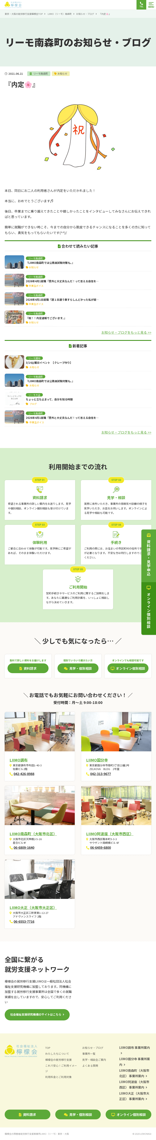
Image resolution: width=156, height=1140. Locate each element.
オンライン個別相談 (128, 1114)
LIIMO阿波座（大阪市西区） (109, 833)
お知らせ (63, 73)
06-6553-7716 (24, 921)
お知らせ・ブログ (85, 13)
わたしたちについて (57, 1054)
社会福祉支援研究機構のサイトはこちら (35, 1014)
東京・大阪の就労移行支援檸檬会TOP (24, 13)
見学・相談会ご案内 (94, 1059)
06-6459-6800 (100, 847)
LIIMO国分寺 (97, 759)
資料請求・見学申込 (148, 554)
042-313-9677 (100, 773)
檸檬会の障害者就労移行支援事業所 (37, 1133)
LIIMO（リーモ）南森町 (60, 13)
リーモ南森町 (40, 73)
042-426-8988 (24, 773)
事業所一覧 (88, 1054)
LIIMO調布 (19, 759)
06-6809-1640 (24, 847)
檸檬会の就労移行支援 (58, 1059)
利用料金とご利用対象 (58, 1077)
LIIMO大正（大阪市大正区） (33, 907)
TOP (47, 1048)
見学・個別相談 (78, 1114)
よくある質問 (90, 1065)
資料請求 (27, 1114)
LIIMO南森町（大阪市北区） (33, 833)
